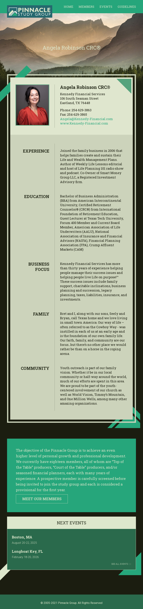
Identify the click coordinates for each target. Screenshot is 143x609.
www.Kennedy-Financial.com (84, 123)
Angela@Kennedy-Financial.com (86, 119)
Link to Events (71, 550)
